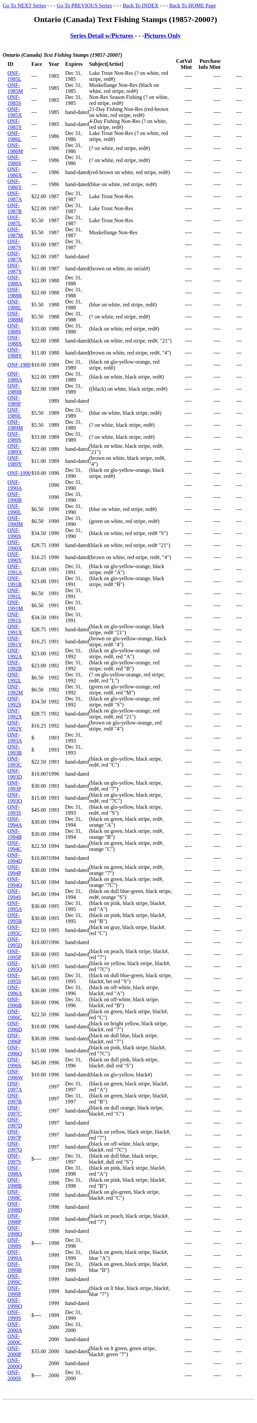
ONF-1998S (14, 1243)
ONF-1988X (14, 341)
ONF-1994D (14, 858)
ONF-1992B (14, 665)
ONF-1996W (15, 1074)
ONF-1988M (15, 316)
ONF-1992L (14, 677)
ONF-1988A (14, 280)
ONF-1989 (18, 365)
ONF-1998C (14, 1195)
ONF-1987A (14, 196)
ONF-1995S (14, 978)
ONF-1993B (14, 750)
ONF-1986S (14, 160)
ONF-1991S (14, 617)
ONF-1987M (15, 232)
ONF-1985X (14, 112)
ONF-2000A (14, 1327)
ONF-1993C (14, 762)
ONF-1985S (14, 100)
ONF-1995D (14, 942)
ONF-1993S (14, 810)
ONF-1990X (14, 545)
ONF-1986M (15, 148)
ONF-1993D (14, 774)
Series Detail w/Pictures (102, 35)
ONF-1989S (14, 437)
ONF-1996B (14, 1002)
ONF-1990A (14, 485)
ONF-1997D (14, 1123)
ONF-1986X (14, 172)
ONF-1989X (14, 449)
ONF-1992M (15, 689)
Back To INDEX (141, 5)
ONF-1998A (14, 1171)
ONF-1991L (14, 593)
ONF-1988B (14, 292)
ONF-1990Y (14, 557)
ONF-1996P (14, 1038)
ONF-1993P (14, 786)
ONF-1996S (14, 1062)
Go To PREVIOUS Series (84, 5)
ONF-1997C (14, 1111)
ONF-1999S (14, 1315)
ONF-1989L (14, 413)
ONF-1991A (14, 569)
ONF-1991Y (14, 641)
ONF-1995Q (14, 966)
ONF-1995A (14, 906)
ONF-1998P (14, 1219)
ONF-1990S (14, 533)
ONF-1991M (15, 605)
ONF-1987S (14, 244)
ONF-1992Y (14, 726)
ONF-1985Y (14, 124)
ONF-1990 (18, 473)
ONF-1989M (15, 425)
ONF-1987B (14, 208)
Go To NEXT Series (24, 5)
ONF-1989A (14, 377)
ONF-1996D (14, 1026)
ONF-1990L (14, 509)
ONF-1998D (14, 1207)
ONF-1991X (14, 629)
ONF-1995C (14, 930)
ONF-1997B (14, 1099)
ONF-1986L (14, 136)
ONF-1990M (15, 521)
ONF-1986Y (14, 184)
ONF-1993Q (14, 798)
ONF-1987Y (14, 268)
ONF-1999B (14, 1267)
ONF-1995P (14, 954)
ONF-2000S (14, 1375)
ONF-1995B (14, 918)
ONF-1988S (14, 329)
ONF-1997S (14, 1159)
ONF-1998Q (14, 1231)
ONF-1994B (14, 834)
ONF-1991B (14, 581)
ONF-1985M (15, 88)
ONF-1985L (14, 76)
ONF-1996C (14, 1014)
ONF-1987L (14, 220)
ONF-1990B (14, 497)
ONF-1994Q (14, 882)
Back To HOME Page (192, 5)
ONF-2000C (14, 1339)
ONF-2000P (14, 1351)
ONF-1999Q (14, 1303)
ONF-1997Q (14, 1147)
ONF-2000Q (14, 1363)
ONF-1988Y (14, 353)
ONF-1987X (14, 256)
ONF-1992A (14, 653)
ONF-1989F (14, 401)
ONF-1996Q (14, 1050)
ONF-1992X (14, 714)
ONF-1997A (14, 1086)
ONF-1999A (14, 1255)
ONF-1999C (14, 1279)
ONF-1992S (14, 701)
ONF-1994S (14, 894)
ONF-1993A (14, 738)
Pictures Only (162, 35)
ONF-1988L (14, 304)
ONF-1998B (14, 1183)
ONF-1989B (14, 389)
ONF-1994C (14, 846)
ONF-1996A (14, 990)
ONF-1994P (14, 870)
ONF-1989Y (14, 461)
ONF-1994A (14, 822)
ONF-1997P (14, 1135)
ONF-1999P (14, 1291)
